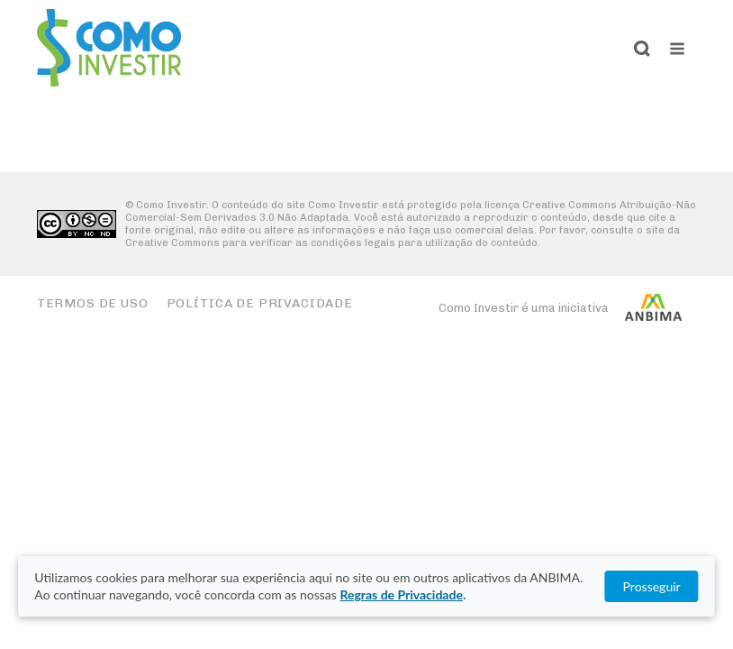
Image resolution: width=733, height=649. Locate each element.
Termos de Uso (93, 303)
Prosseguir (652, 586)
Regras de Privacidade (400, 594)
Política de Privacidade (260, 303)
